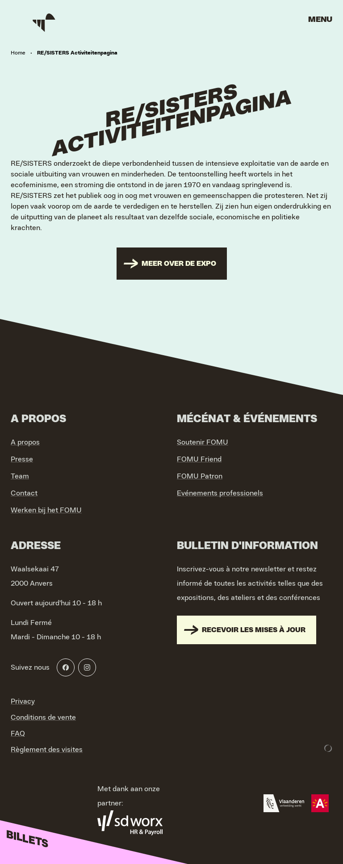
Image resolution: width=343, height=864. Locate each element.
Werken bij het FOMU (46, 510)
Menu (320, 20)
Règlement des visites (47, 749)
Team (20, 476)
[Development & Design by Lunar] (328, 748)
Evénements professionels (220, 493)
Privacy (23, 701)
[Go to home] (44, 22)
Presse (22, 459)
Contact (24, 493)
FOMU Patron (199, 476)
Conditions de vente (43, 717)
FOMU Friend (199, 459)
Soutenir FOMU (202, 442)
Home (18, 52)
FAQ (18, 733)
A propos (25, 442)
